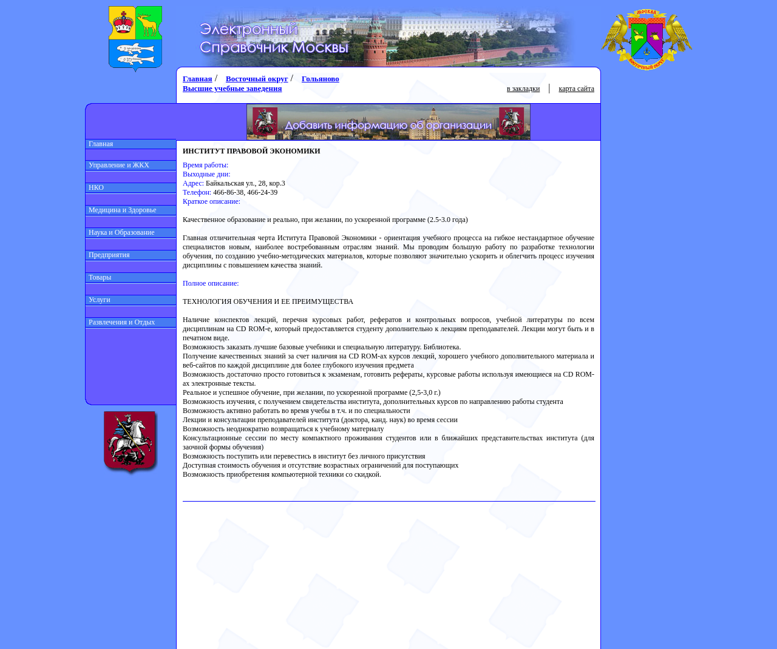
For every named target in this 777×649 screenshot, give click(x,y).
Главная (99, 144)
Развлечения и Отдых (120, 322)
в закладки (523, 88)
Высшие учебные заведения (232, 88)
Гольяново (320, 78)
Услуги (98, 299)
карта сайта (576, 88)
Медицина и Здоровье (121, 210)
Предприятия (108, 255)
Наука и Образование (120, 232)
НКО (95, 187)
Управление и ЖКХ (117, 165)
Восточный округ (257, 78)
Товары (98, 277)
